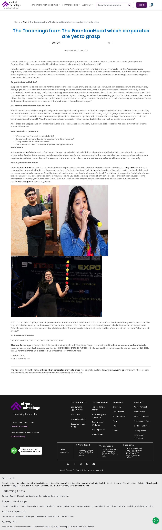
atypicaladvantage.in (21, 181)
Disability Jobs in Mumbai (38, 483)
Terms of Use (139, 412)
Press (115, 431)
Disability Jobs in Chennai (110, 483)
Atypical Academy (79, 419)
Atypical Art (9, 521)
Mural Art (20, 516)
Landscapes (64, 526)
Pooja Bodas (91, 170)
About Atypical (140, 407)
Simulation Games (54, 506)
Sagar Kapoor (131, 167)
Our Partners (118, 412)
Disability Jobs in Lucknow (28, 486)
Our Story (117, 407)
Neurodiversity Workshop (105, 506)
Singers (5, 496)
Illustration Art (54, 516)
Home (17, 22)
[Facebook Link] (74, 464)
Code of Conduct (141, 426)
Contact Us (19, 426)
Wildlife (91, 526)
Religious (53, 526)
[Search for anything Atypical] (112, 5)
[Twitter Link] (81, 464)
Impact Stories (119, 416)
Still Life (82, 526)
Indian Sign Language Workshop (78, 506)
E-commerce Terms (142, 421)
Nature (74, 526)
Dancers (55, 496)
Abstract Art (7, 526)
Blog (25, 22)
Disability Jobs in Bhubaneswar (54, 486)
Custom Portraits (40, 526)
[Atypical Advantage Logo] (25, 405)
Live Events (42, 516)
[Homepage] (11, 5)
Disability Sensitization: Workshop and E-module (23, 506)
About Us (87, 4)
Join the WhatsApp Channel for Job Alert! (30, 450)
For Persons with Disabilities (44, 4)
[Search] (130, 5)
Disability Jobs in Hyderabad (84, 483)
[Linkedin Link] (87, 464)
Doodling (150, 506)
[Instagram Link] (68, 464)
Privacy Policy (140, 431)
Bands (13, 496)
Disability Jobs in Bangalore (14, 483)
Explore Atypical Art (14, 511)
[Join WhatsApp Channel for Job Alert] (14, 450)
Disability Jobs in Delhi (61, 483)
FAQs (115, 426)
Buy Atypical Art (98, 429)
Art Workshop (68, 516)
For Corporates (70, 4)
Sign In (141, 5)
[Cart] (150, 5)
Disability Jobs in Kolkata (134, 483)
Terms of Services (141, 416)
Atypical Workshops (14, 501)
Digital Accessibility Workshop (131, 506)
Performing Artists (13, 491)
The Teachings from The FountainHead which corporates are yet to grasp (45, 370)
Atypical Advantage (114, 370)
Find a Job (75, 414)
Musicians (64, 496)
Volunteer (18, 436)
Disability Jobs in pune (80, 486)
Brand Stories (97, 434)
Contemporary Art (22, 526)
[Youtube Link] (93, 464)
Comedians (44, 496)
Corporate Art (8, 516)
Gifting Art (30, 516)
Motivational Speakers (27, 496)
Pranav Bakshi (26, 167)
